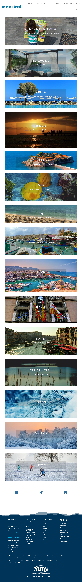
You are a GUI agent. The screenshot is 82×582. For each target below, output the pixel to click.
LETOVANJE (41, 60)
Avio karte (78, 3)
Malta (44, 539)
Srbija (51, 3)
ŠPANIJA (41, 307)
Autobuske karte (68, 3)
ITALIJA (41, 338)
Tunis (44, 533)
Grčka (44, 521)
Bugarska (45, 528)
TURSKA (41, 126)
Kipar (44, 537)
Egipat (44, 530)
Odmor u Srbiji (64, 530)
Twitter (27, 526)
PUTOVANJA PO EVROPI (41, 29)
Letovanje (29, 3)
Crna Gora (45, 526)
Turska (45, 524)
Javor (41, 464)
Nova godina (63, 541)
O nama (27, 543)
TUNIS (41, 213)
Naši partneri (29, 539)
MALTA (41, 238)
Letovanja (63, 523)
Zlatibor (41, 401)
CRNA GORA (41, 160)
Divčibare (41, 433)
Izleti (61, 534)
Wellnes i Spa (64, 532)
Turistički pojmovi (30, 541)
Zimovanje (45, 3)
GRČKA (41, 92)
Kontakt (78, 9)
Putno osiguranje (30, 532)
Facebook (28, 521)
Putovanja (37, 3)
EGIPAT (41, 185)
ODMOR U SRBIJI (41, 370)
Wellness (58, 3)
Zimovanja (63, 525)
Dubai (44, 535)
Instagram (28, 524)
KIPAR (41, 272)
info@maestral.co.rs (14, 533)
